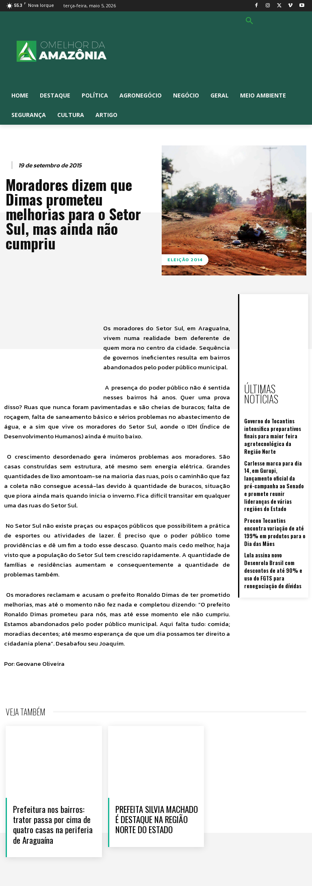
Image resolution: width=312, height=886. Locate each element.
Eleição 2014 (185, 259)
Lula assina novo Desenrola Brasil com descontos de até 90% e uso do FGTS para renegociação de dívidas (274, 529)
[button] (249, 21)
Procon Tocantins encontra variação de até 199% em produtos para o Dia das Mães (272, 497)
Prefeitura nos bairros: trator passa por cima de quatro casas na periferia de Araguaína (53, 824)
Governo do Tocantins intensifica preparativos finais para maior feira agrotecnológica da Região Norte (272, 423)
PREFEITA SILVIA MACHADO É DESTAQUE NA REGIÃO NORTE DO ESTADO (156, 819)
